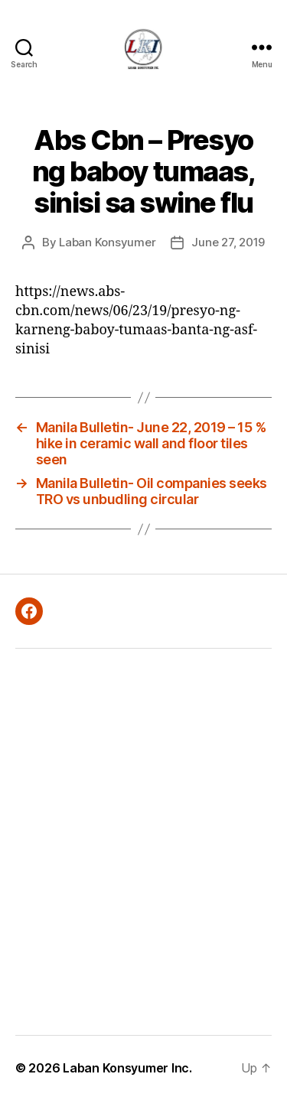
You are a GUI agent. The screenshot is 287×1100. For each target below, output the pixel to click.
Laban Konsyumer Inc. (127, 1068)
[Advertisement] (143, 841)
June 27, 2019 (228, 242)
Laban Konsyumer (107, 242)
